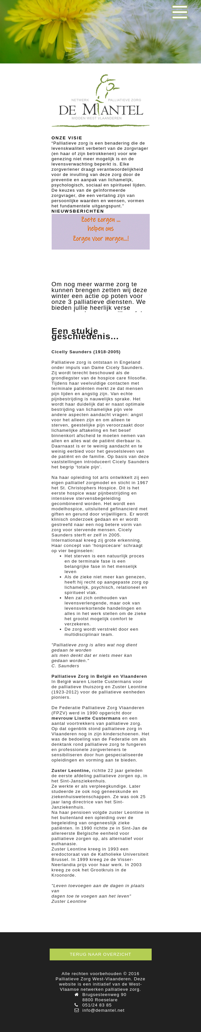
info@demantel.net (103, 1010)
